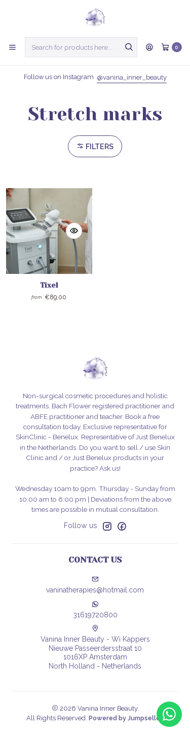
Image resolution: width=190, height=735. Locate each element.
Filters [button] (95, 146)
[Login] (149, 47)
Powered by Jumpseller (126, 718)
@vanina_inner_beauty (132, 77)
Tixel (49, 285)
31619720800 (95, 610)
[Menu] (12, 47)
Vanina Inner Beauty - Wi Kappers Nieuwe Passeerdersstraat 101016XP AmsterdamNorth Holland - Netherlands (95, 647)
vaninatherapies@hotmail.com (95, 585)
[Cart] (171, 47)
